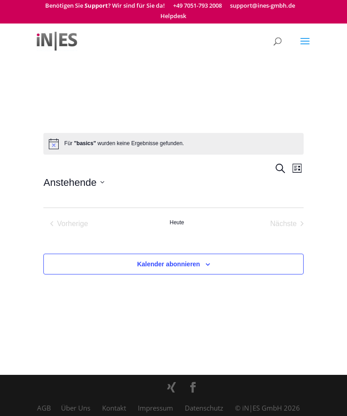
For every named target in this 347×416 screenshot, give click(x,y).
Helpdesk (173, 16)
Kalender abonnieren (168, 264)
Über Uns (75, 407)
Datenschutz (204, 407)
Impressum (155, 407)
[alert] (173, 144)
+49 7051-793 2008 (197, 6)
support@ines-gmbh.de (262, 6)
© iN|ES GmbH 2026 (267, 407)
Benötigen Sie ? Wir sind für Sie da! (105, 6)
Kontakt (114, 407)
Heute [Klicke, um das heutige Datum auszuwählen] (176, 222)
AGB (44, 407)
